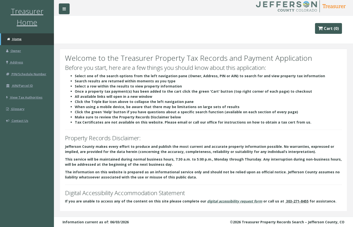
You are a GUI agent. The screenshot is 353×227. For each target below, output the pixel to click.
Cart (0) (328, 28)
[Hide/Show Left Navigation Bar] (64, 8)
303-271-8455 (297, 201)
